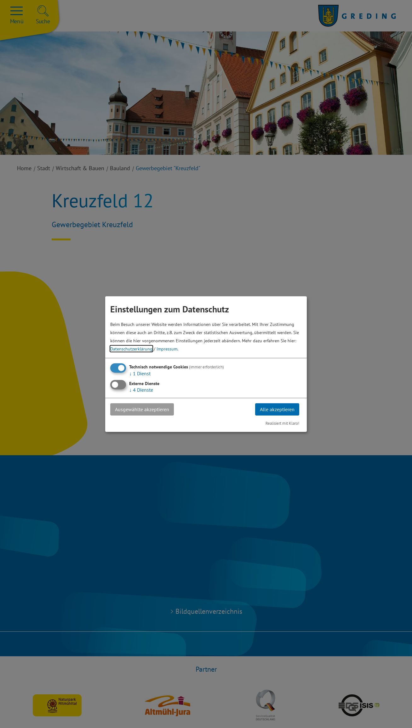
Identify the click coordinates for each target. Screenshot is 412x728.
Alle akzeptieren (277, 409)
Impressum (167, 349)
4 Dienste (141, 390)
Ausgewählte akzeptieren (142, 409)
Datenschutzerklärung (131, 349)
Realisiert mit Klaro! (282, 423)
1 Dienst (140, 373)
